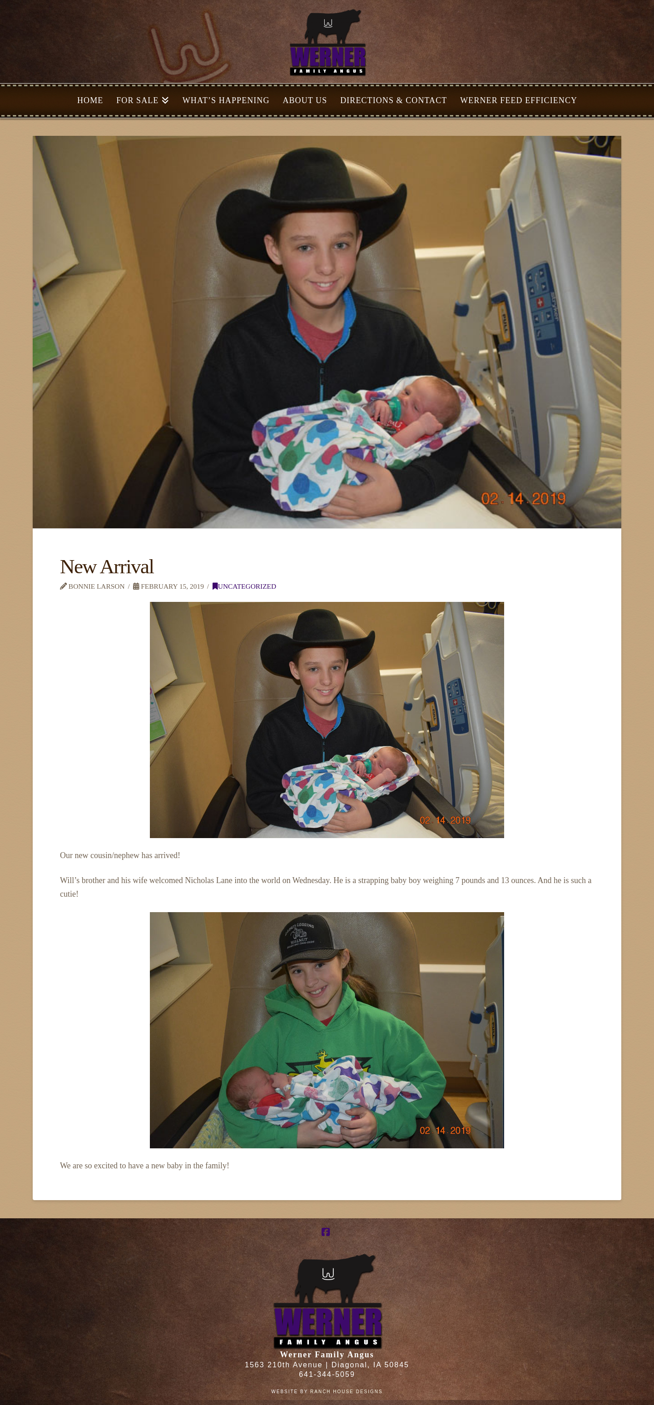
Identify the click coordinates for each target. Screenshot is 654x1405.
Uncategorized (244, 586)
